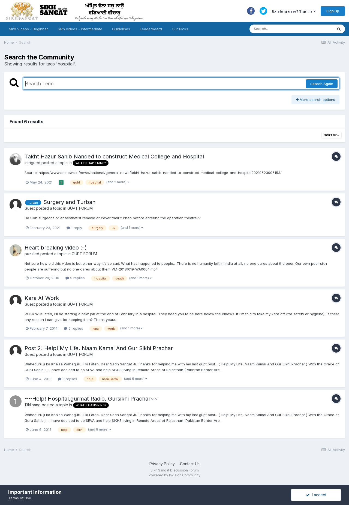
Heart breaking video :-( (55, 247)
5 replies (75, 278)
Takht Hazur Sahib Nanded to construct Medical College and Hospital (114, 156)
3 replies (67, 379)
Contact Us (190, 463)
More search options (315, 99)
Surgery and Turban (69, 202)
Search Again (321, 84)
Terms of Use (19, 498)
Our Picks (180, 29)
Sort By (331, 135)
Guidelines (121, 29)
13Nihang (33, 404)
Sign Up (332, 11)
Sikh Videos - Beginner (28, 29)
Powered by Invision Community (174, 475)
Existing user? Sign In (294, 11)
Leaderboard (151, 29)
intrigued (32, 162)
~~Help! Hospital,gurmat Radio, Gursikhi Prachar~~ (91, 398)
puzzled (32, 253)
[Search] (285, 29)
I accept (316, 494)
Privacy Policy (162, 463)
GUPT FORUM (80, 208)
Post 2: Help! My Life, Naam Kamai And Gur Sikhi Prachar (99, 348)
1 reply (74, 228)
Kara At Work (42, 298)
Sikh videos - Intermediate (80, 29)
